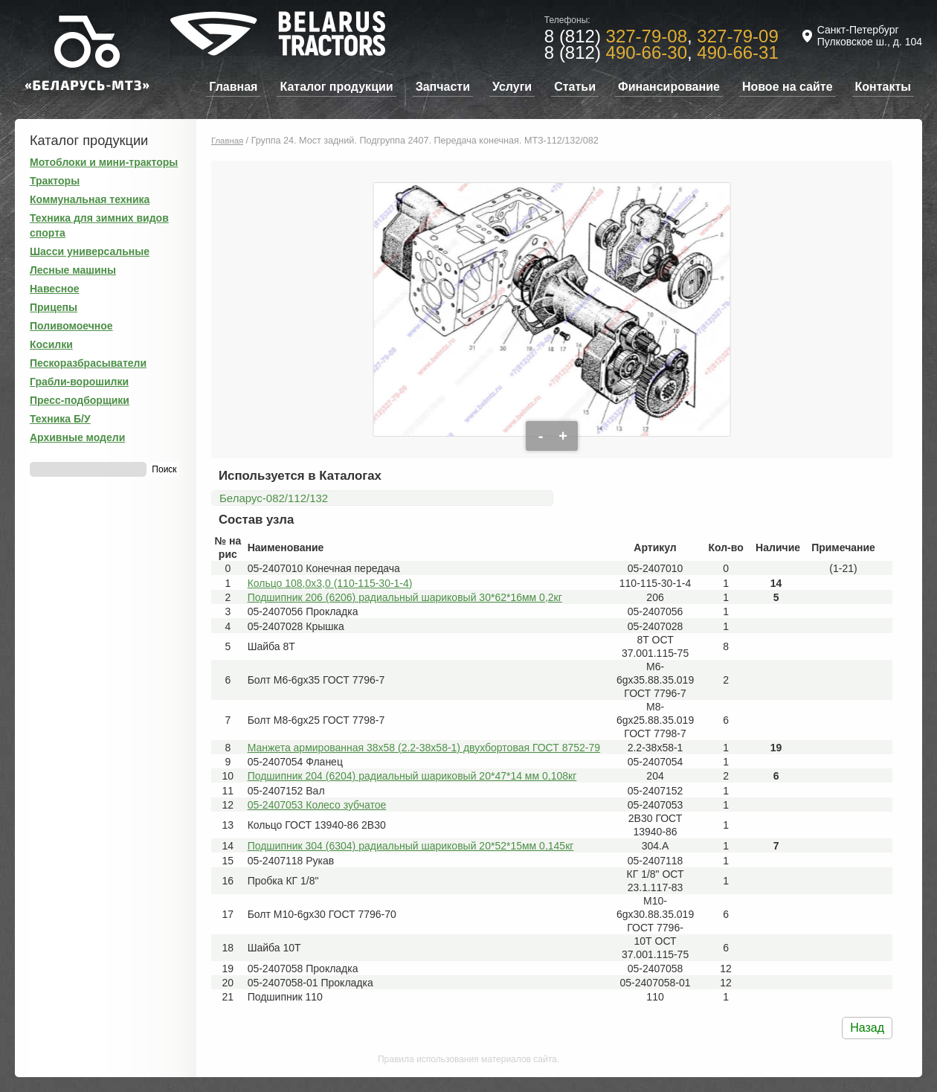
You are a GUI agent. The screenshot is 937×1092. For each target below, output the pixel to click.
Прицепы (53, 307)
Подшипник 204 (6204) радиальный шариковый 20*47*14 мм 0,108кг (412, 776)
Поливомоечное (71, 326)
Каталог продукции (336, 86)
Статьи (575, 86)
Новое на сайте (787, 86)
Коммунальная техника (89, 199)
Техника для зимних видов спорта (99, 225)
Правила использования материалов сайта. (468, 1059)
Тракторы (55, 181)
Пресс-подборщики (79, 400)
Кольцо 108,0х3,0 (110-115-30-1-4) (330, 583)
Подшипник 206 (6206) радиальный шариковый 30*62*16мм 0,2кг (405, 597)
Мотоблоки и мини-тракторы (104, 162)
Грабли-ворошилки (79, 382)
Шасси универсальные (89, 251)
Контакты (883, 86)
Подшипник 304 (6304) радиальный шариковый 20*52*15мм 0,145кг (411, 846)
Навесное (55, 289)
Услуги (512, 86)
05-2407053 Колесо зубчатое (317, 805)
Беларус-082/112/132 (273, 498)
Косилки (51, 344)
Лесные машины (73, 270)
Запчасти (443, 86)
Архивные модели (77, 437)
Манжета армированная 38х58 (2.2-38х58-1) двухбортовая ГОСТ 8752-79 (424, 748)
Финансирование (669, 86)
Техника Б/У (60, 419)
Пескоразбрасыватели (88, 363)
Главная (233, 86)
